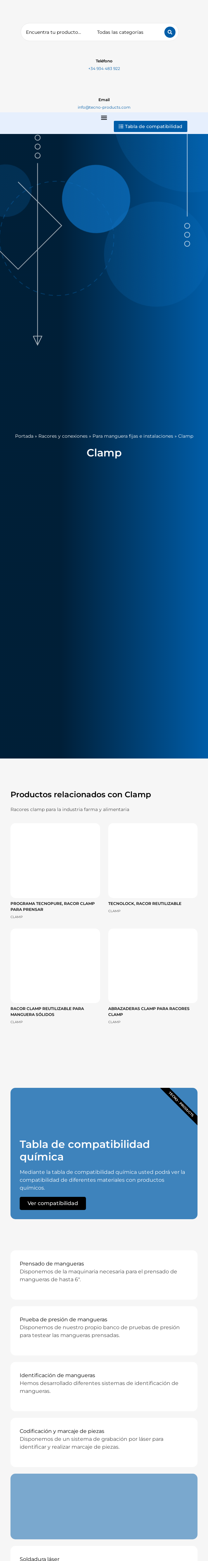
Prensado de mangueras (52, 1264)
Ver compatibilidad (53, 1203)
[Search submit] (170, 32)
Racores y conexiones (63, 436)
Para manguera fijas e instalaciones (133, 436)
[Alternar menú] (104, 117)
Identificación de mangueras (57, 1375)
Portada (24, 436)
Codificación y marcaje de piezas (62, 1431)
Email (104, 99)
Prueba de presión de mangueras (63, 1319)
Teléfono (104, 60)
